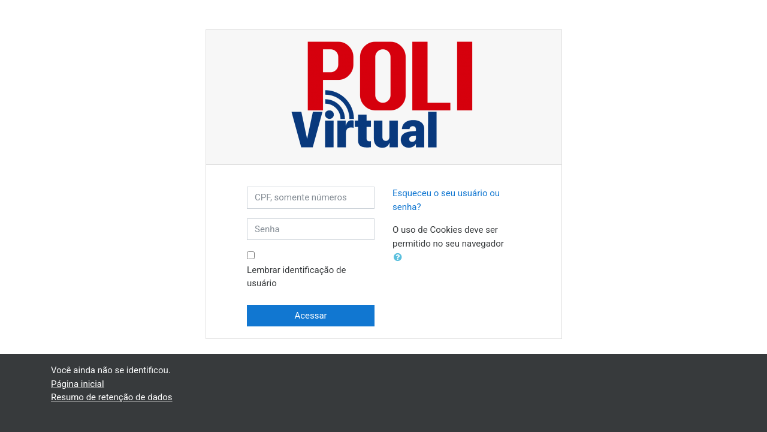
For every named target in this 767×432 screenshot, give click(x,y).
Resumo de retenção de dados (112, 397)
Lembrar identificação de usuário (296, 277)
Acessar (310, 315)
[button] (400, 257)
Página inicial (77, 384)
